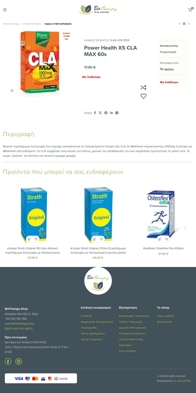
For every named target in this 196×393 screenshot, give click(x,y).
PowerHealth (168, 52)
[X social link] (100, 113)
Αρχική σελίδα (11, 23)
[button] (29, 239)
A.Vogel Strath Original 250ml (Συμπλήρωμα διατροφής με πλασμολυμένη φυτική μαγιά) (98, 250)
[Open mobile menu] (5, 10)
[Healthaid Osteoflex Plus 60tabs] (163, 214)
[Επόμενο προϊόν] (189, 24)
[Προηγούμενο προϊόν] (179, 24)
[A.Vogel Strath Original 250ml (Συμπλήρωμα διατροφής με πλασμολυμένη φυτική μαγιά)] (98, 214)
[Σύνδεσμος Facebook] (95, 113)
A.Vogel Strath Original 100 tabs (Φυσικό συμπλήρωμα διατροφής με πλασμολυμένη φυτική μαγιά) (32, 252)
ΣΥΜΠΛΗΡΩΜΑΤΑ (32, 23)
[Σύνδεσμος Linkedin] (111, 113)
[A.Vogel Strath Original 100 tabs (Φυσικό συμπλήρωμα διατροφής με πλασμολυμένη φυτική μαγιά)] (32, 214)
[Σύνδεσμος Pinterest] (106, 113)
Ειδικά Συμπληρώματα (58, 23)
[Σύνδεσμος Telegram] (117, 113)
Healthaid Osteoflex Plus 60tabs (163, 248)
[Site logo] (98, 9)
